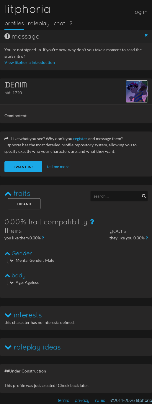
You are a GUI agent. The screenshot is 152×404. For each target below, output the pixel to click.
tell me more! (59, 167)
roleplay (39, 23)
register (80, 139)
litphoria (27, 9)
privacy (82, 400)
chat (59, 23)
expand (24, 204)
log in (140, 12)
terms (63, 400)
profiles (14, 23)
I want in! (23, 167)
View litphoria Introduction (29, 62)
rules (100, 400)
